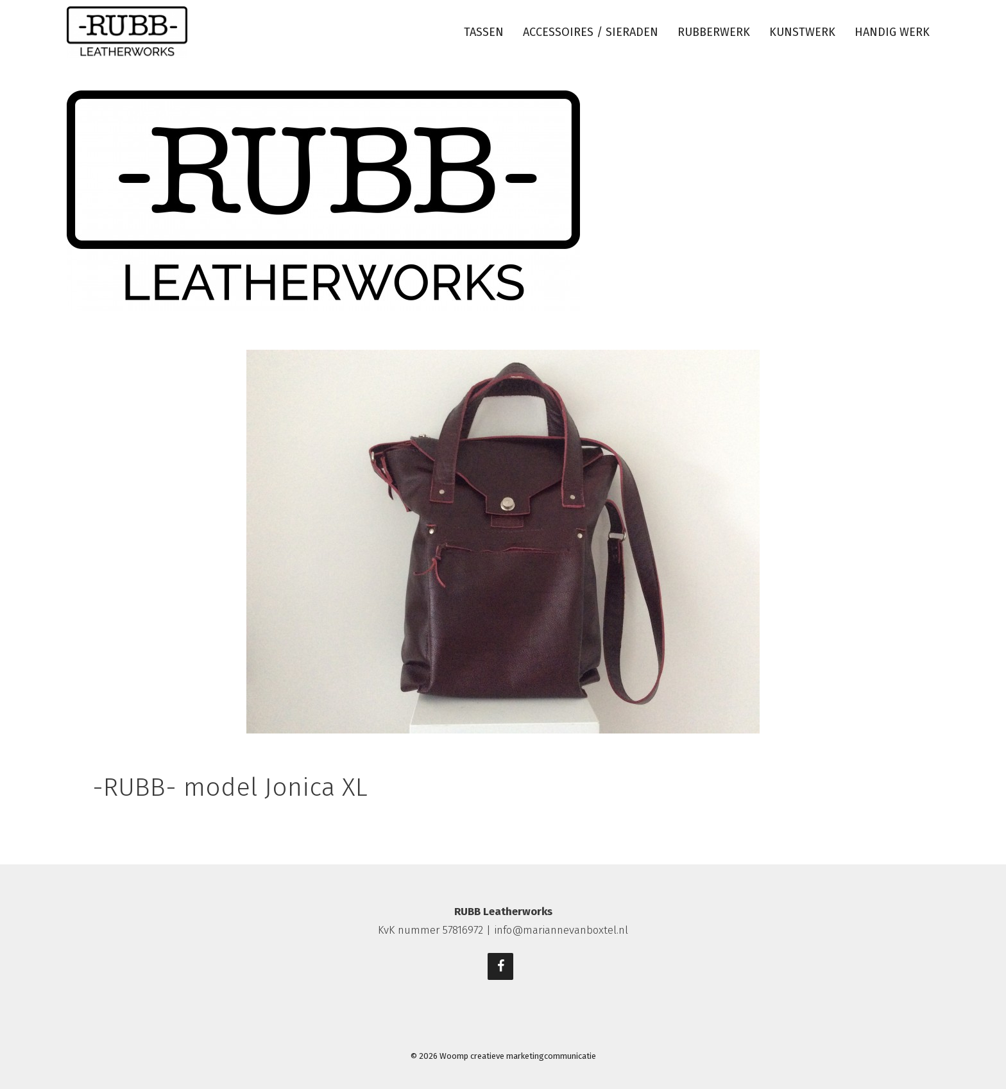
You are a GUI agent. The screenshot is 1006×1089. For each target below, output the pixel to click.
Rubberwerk (714, 32)
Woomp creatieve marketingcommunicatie (517, 1056)
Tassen (484, 32)
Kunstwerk (802, 32)
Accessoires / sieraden (590, 32)
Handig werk (892, 32)
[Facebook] (500, 966)
